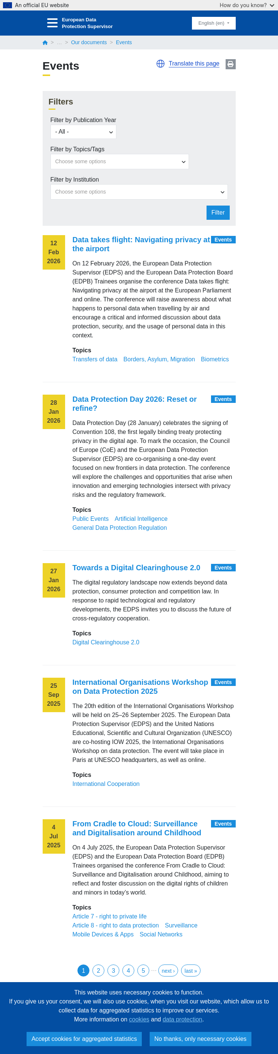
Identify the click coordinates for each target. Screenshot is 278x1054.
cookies (139, 1019)
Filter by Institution (75, 179)
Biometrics (215, 359)
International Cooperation (106, 784)
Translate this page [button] (194, 63)
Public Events (91, 519)
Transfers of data (95, 359)
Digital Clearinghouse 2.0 (106, 642)
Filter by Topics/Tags (78, 149)
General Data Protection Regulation (120, 528)
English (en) (212, 23)
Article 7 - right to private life (110, 916)
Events (223, 240)
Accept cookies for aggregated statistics (84, 1039)
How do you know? (247, 5)
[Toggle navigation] (52, 23)
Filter (218, 212)
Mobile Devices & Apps (103, 934)
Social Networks (161, 934)
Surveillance (181, 925)
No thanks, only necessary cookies (201, 1039)
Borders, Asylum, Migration (159, 359)
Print (231, 64)
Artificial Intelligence (140, 519)
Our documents (89, 42)
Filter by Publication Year (83, 120)
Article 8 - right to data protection (116, 925)
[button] (160, 63)
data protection (182, 1019)
